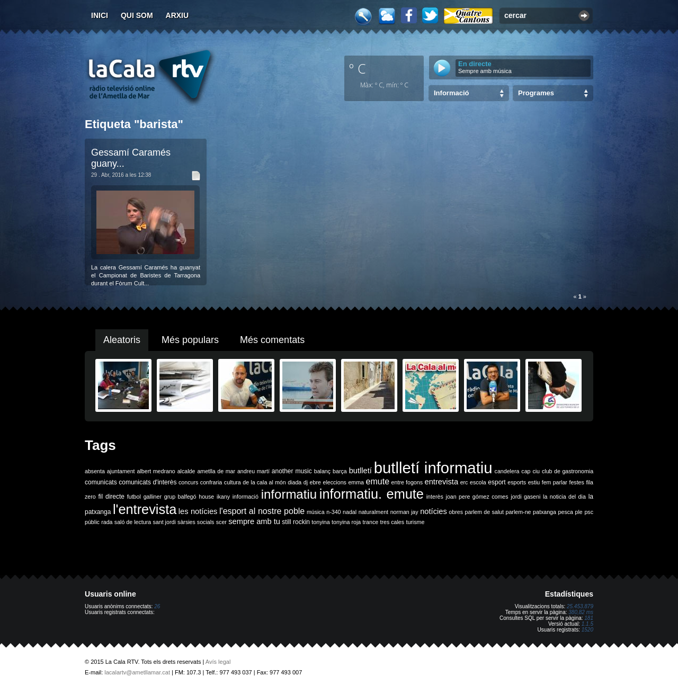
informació (245, 496)
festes (576, 482)
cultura (232, 482)
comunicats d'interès (147, 482)
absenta (95, 471)
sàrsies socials (195, 522)
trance (371, 522)
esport (496, 482)
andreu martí (253, 471)
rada (106, 522)
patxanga (544, 512)
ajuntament (121, 471)
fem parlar (554, 482)
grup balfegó (180, 496)
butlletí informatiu (433, 467)
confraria (211, 482)
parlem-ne (518, 512)
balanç (322, 471)
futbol (134, 496)
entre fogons (407, 482)
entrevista (442, 481)
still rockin (296, 522)
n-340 (333, 512)
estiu (534, 482)
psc (588, 512)
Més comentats (272, 340)
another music (292, 471)
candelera (507, 471)
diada (294, 482)
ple (579, 512)
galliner (153, 496)
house (206, 496)
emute (377, 481)
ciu (536, 471)
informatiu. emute (371, 493)
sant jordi (164, 522)
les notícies (198, 511)
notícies (433, 511)
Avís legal (218, 662)
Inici (99, 15)
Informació (451, 93)
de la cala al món (264, 482)
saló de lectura (132, 522)
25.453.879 (580, 606)
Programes (536, 93)
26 (157, 606)
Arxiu (177, 15)
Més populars (190, 340)
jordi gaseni (525, 496)
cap (525, 471)
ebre (315, 482)
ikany (223, 496)
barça (340, 471)
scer (221, 522)
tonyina (320, 522)
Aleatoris (121, 340)
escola (478, 482)
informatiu (289, 494)
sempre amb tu (254, 521)
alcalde (186, 471)
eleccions (334, 482)
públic (92, 522)
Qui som (137, 15)
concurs (188, 482)
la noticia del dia (564, 496)
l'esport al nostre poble (262, 511)
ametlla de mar (216, 471)
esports (516, 482)
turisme (415, 522)
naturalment (373, 512)
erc (464, 482)
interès (434, 496)
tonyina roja (346, 522)
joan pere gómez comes (477, 496)
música (316, 512)
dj (306, 482)
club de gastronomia (567, 471)
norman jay (404, 512)
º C (357, 68)
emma (356, 482)
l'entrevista (144, 509)
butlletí (360, 470)
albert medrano (156, 471)
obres (456, 512)
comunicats (101, 482)
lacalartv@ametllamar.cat (137, 672)
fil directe (111, 496)
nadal (349, 512)
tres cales (392, 522)
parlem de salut (484, 512)
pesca (565, 512)
